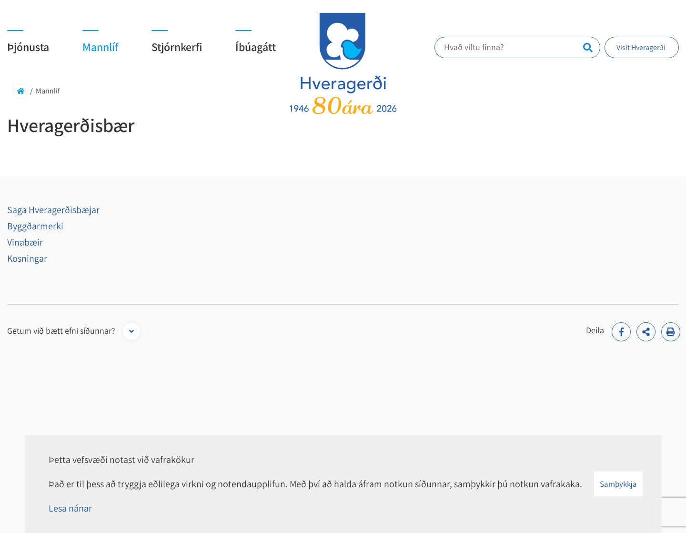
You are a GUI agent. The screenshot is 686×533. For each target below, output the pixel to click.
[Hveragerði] (343, 63)
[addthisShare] (646, 331)
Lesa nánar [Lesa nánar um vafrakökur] (70, 508)
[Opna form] (131, 331)
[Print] (670, 331)
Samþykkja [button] (618, 484)
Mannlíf (48, 91)
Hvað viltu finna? (478, 46)
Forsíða (20, 90)
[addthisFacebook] (621, 331)
